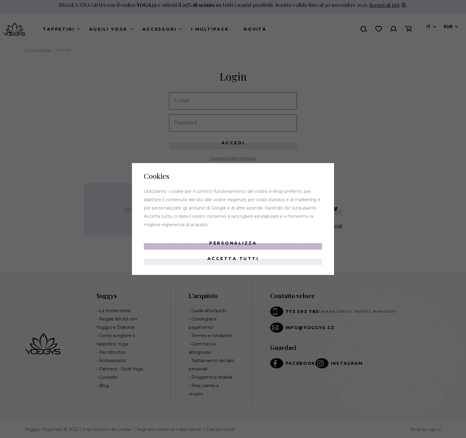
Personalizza (233, 243)
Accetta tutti (233, 258)
